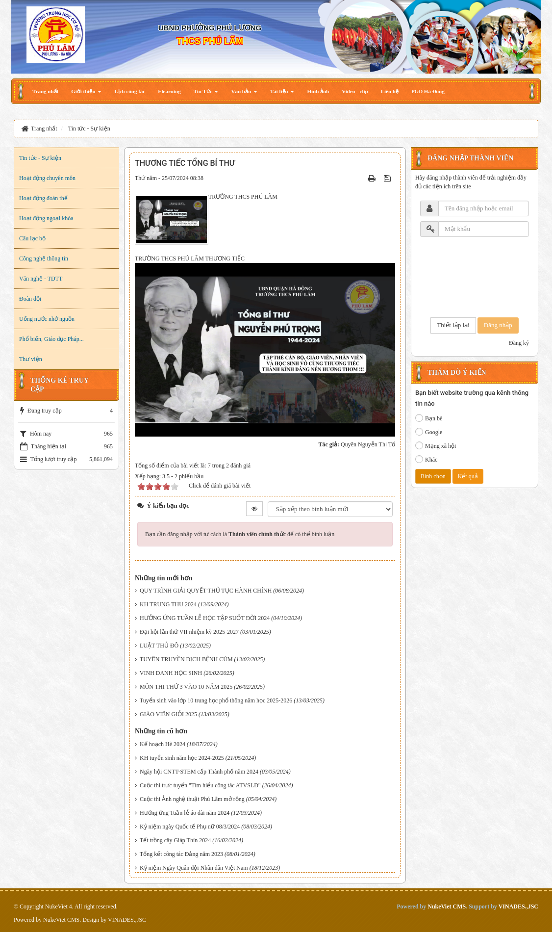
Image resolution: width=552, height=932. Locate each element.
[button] (86, 91)
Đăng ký (519, 342)
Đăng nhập (498, 325)
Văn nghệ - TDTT (40, 278)
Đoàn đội (30, 298)
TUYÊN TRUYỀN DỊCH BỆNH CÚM (186, 659)
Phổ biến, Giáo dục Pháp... (51, 339)
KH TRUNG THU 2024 (168, 604)
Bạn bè (428, 418)
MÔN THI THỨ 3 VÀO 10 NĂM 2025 (186, 686)
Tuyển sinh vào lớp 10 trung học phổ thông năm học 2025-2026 (216, 700)
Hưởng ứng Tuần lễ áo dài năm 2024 (184, 812)
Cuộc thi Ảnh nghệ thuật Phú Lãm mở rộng (192, 799)
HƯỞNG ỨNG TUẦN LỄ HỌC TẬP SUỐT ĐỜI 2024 (205, 618)
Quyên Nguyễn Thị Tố (368, 444)
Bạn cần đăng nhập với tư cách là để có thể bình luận (239, 534)
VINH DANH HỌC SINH (171, 673)
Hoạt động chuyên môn (47, 178)
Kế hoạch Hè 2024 (162, 744)
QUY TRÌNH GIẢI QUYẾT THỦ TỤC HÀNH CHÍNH (206, 590)
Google (428, 432)
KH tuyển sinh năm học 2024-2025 (182, 757)
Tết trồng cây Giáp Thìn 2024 (175, 840)
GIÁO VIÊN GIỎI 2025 (168, 714)
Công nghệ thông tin (43, 258)
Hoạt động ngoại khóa (46, 218)
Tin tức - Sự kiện (40, 158)
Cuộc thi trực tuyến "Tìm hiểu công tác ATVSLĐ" (200, 785)
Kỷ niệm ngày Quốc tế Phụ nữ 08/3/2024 (190, 826)
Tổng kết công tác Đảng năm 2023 (181, 854)
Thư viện (30, 359)
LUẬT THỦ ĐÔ (159, 645)
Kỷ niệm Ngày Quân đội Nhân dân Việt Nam (194, 867)
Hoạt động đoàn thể (43, 198)
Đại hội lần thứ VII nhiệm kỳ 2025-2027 (189, 631)
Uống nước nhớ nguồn (47, 318)
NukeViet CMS (61, 919)
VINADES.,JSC (127, 919)
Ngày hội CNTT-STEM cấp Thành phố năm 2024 (199, 771)
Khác (426, 459)
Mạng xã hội (435, 445)
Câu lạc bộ (32, 238)
